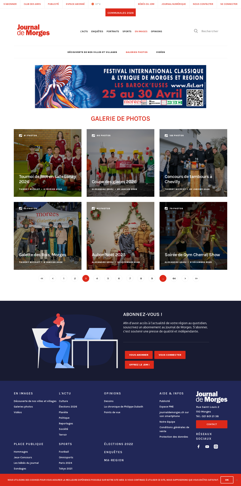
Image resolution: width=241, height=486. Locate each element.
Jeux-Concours (23, 457)
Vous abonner (138, 354)
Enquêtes (97, 31)
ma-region (114, 460)
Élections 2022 (118, 444)
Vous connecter (170, 354)
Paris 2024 (65, 462)
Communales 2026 (120, 12)
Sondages (20, 468)
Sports (126, 31)
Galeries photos (137, 52)
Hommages (21, 451)
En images (141, 31)
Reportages (66, 423)
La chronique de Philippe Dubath (123, 406)
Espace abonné (75, 4)
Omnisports (66, 457)
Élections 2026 (68, 406)
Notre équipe (167, 421)
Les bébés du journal (26, 462)
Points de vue (112, 412)
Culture (63, 401)
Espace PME (167, 406)
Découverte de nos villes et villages (92, 52)
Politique (64, 417)
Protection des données (174, 436)
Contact (212, 424)
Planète (63, 412)
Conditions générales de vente (174, 429)
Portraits (113, 31)
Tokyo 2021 (65, 468)
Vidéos (160, 52)
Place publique (29, 444)
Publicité (165, 401)
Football (64, 451)
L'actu (84, 31)
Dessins (109, 401)
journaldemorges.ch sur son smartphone (174, 414)
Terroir (63, 434)
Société (63, 429)
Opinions (156, 31)
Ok (227, 479)
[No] (236, 480)
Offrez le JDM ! (139, 364)
